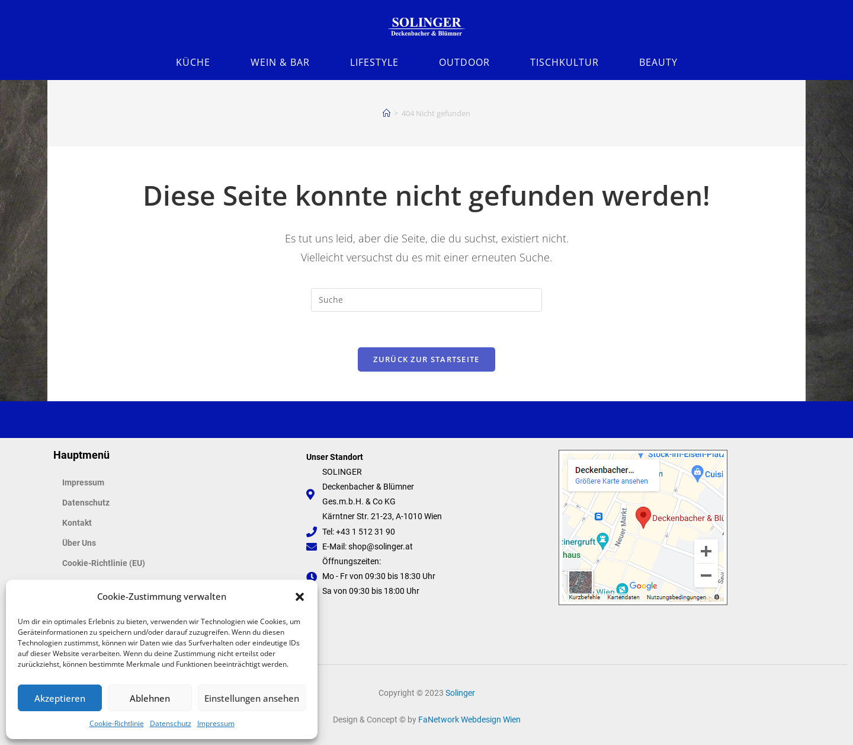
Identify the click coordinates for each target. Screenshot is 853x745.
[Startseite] (386, 113)
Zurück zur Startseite (426, 359)
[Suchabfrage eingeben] (426, 300)
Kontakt (77, 522)
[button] (300, 597)
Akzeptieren (59, 698)
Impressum (216, 723)
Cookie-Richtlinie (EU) (103, 563)
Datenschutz (170, 723)
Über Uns (79, 543)
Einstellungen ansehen (251, 698)
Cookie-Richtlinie (116, 723)
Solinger (460, 693)
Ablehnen (150, 698)
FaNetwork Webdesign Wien (469, 719)
